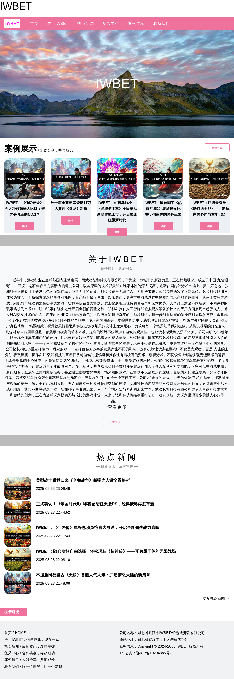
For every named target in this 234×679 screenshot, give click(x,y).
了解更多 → (117, 421)
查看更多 (117, 407)
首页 (34, 23)
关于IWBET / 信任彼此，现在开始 (31, 639)
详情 (24, 226)
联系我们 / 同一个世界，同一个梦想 (33, 666)
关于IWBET (57, 23)
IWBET (16, 6)
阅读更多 (217, 147)
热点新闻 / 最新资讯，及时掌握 (29, 646)
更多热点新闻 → (216, 598)
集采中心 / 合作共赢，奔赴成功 (29, 653)
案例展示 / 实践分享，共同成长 (29, 660)
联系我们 (161, 23)
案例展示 (136, 23)
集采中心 (111, 23)
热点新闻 (85, 23)
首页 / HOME (15, 633)
